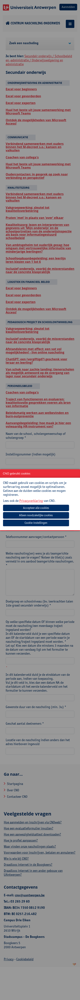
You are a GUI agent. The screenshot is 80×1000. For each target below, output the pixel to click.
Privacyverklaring (31, 501)
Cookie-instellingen (36, 523)
